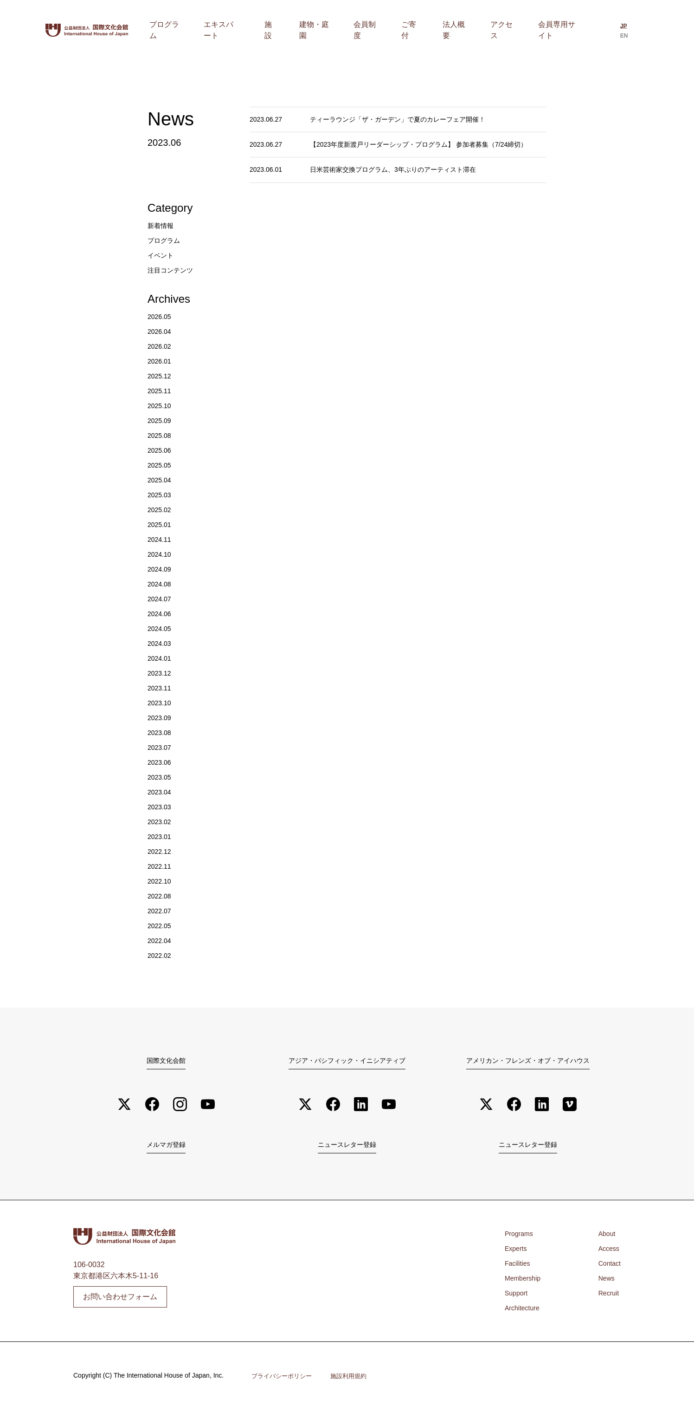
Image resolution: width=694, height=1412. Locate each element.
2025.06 (161, 450)
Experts (517, 1251)
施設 (321, 30)
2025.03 (161, 495)
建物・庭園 (356, 30)
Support (518, 1296)
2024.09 (161, 569)
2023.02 (161, 822)
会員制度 (399, 30)
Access (607, 1251)
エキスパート (282, 30)
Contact (608, 1266)
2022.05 (161, 926)
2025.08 (161, 435)
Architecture (524, 1310)
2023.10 (161, 703)
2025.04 (161, 480)
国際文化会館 (166, 1060)
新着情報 (162, 225)
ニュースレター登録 (347, 1146)
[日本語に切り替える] (620, 31)
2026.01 (161, 361)
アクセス (509, 30)
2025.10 (161, 406)
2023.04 (161, 792)
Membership (525, 1281)
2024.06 (161, 614)
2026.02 (161, 346)
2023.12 (161, 673)
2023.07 (161, 747)
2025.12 (161, 376)
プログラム (232, 30)
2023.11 (161, 688)
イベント (162, 255)
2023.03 (161, 807)
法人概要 (470, 30)
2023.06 (161, 762)
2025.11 (161, 391)
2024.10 (161, 554)
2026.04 (161, 331)
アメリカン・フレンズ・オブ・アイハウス (528, 1060)
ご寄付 (435, 30)
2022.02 (161, 955)
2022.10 (161, 881)
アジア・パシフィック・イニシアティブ (347, 1060)
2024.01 (161, 658)
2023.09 (161, 718)
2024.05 (161, 628)
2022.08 (161, 896)
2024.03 (161, 643)
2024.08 (161, 584)
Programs (521, 1236)
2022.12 (161, 851)
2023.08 (161, 732)
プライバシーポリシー (283, 1378)
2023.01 (161, 836)
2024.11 (161, 539)
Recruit (607, 1296)
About (605, 1236)
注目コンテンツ (173, 270)
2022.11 (161, 866)
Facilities (519, 1266)
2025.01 (161, 524)
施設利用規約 (354, 1378)
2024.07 (161, 599)
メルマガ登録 (166, 1146)
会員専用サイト (559, 30)
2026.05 (161, 316)
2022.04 (161, 940)
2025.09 (161, 420)
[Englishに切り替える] (636, 31)
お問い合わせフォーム (120, 1299)
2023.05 (161, 777)
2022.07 (161, 911)
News (604, 1281)
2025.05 (161, 465)
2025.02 (161, 510)
